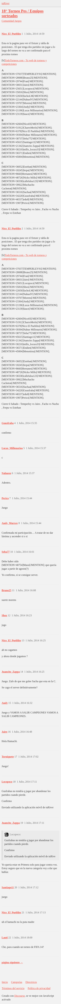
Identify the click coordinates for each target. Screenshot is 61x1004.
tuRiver (5, 3)
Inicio (5, 982)
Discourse (19, 995)
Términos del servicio (13, 988)
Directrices (31, 982)
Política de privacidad (39, 988)
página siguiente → (12, 962)
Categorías (16, 982)
